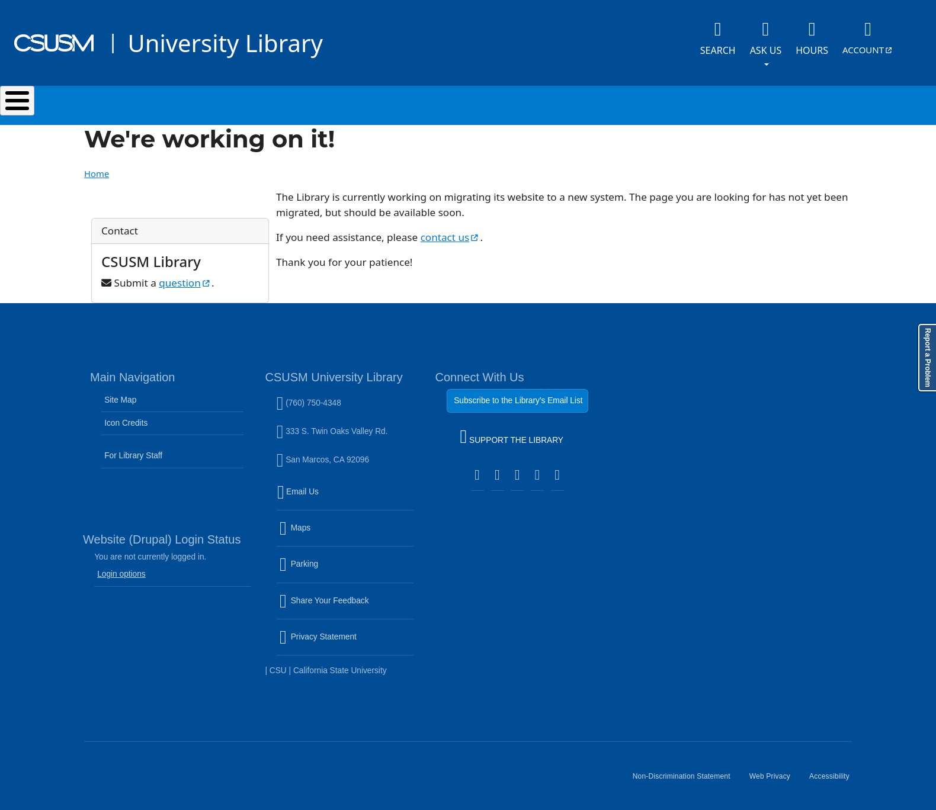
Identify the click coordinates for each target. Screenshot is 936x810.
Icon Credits (126, 417)
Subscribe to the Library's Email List (518, 394)
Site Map (120, 394)
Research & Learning (480, 102)
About (738, 102)
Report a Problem (928, 357)
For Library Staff (133, 449)
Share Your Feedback (324, 594)
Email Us (346, 492)
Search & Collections (196, 102)
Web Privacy (774, 775)
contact (450, 231)
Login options (121, 568)
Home (96, 167)
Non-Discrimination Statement (686, 775)
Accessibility (834, 775)
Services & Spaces (338, 102)
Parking (324, 565)
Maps (320, 529)
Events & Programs (625, 102)
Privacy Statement (344, 638)
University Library (224, 43)
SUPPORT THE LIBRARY (511, 432)
